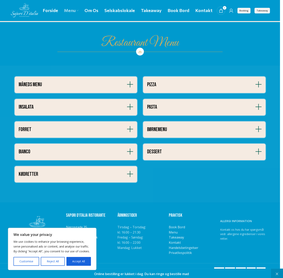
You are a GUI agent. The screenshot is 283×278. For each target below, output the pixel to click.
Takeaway (262, 10)
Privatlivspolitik (180, 253)
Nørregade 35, (77, 227)
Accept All (78, 261)
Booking (243, 10)
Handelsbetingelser (183, 248)
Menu (173, 232)
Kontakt (175, 242)
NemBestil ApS (97, 270)
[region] (52, 249)
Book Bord (177, 227)
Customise (26, 261)
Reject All (53, 261)
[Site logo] (24, 10)
